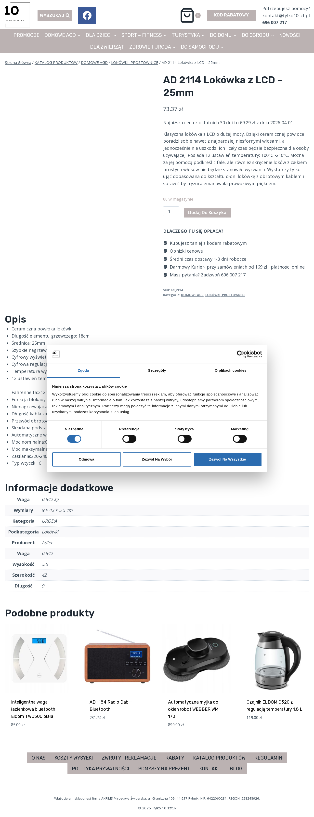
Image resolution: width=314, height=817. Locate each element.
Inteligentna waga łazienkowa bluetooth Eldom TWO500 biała (33, 709)
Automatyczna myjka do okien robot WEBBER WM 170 (193, 709)
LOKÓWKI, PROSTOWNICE (225, 295)
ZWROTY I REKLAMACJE (129, 758)
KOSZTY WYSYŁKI (73, 758)
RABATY (174, 758)
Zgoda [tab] (83, 370)
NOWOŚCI (290, 35)
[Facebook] (87, 15)
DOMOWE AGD (192, 295)
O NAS (39, 758)
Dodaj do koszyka (207, 212)
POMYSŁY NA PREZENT (164, 769)
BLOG (236, 769)
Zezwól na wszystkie (227, 459)
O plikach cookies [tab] (230, 370)
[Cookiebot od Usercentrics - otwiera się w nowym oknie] (240, 354)
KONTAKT (210, 769)
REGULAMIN (268, 758)
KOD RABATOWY (231, 15)
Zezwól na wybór (157, 459)
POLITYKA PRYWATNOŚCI (100, 769)
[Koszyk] (190, 15)
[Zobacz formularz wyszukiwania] (55, 15)
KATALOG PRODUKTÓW (219, 758)
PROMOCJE (26, 35)
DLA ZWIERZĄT (107, 47)
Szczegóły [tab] (157, 370)
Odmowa (86, 459)
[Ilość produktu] (171, 211)
